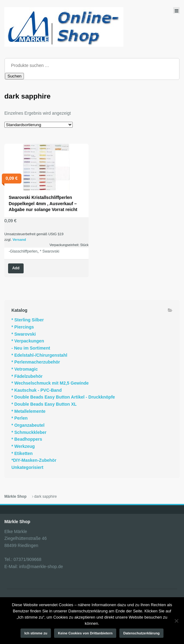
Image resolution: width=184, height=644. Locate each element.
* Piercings (23, 326)
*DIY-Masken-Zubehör (34, 460)
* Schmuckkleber (29, 432)
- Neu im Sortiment (31, 348)
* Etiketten (22, 453)
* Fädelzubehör (27, 376)
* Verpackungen (28, 340)
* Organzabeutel (28, 425)
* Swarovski (49, 251)
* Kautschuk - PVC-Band (37, 390)
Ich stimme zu (36, 633)
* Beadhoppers (27, 439)
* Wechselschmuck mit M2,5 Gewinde (50, 383)
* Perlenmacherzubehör (36, 361)
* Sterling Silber (28, 319)
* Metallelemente (29, 411)
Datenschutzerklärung (141, 633)
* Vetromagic (25, 369)
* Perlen (20, 418)
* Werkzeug (23, 446)
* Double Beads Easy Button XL (44, 404)
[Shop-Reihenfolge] (38, 125)
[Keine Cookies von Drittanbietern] (176, 621)
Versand (19, 239)
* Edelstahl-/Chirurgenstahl (39, 355)
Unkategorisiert (28, 467)
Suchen (14, 76)
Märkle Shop (15, 496)
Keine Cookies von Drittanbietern (85, 633)
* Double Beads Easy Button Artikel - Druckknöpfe (63, 397)
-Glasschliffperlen (23, 251)
